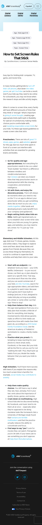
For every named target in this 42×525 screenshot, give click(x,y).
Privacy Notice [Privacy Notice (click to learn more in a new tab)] (21, 488)
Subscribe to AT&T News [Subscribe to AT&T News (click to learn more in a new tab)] (21, 505)
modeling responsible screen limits (21, 126)
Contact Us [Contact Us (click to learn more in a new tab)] (21, 501)
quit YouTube (17, 91)
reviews (14, 177)
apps (11, 142)
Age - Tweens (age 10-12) (21, 38)
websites (26, 142)
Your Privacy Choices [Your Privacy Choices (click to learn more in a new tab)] (21, 509)
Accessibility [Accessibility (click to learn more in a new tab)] (21, 496)
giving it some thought (14, 115)
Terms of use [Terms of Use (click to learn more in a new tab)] (21, 492)
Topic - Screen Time (21, 48)
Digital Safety (20, 14)
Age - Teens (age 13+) (21, 43)
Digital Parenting (34, 14)
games (16, 142)
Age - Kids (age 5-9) (21, 33)
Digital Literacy (7, 14)
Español (29, 6)
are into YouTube (22, 284)
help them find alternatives (21, 439)
